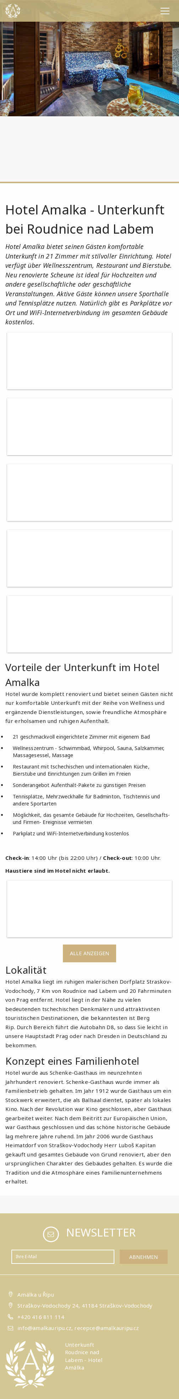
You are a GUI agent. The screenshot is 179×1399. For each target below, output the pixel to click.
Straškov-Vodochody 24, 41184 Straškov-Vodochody (84, 1305)
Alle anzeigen (89, 953)
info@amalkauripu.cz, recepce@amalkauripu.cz (78, 1327)
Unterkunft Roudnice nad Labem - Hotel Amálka (84, 1356)
